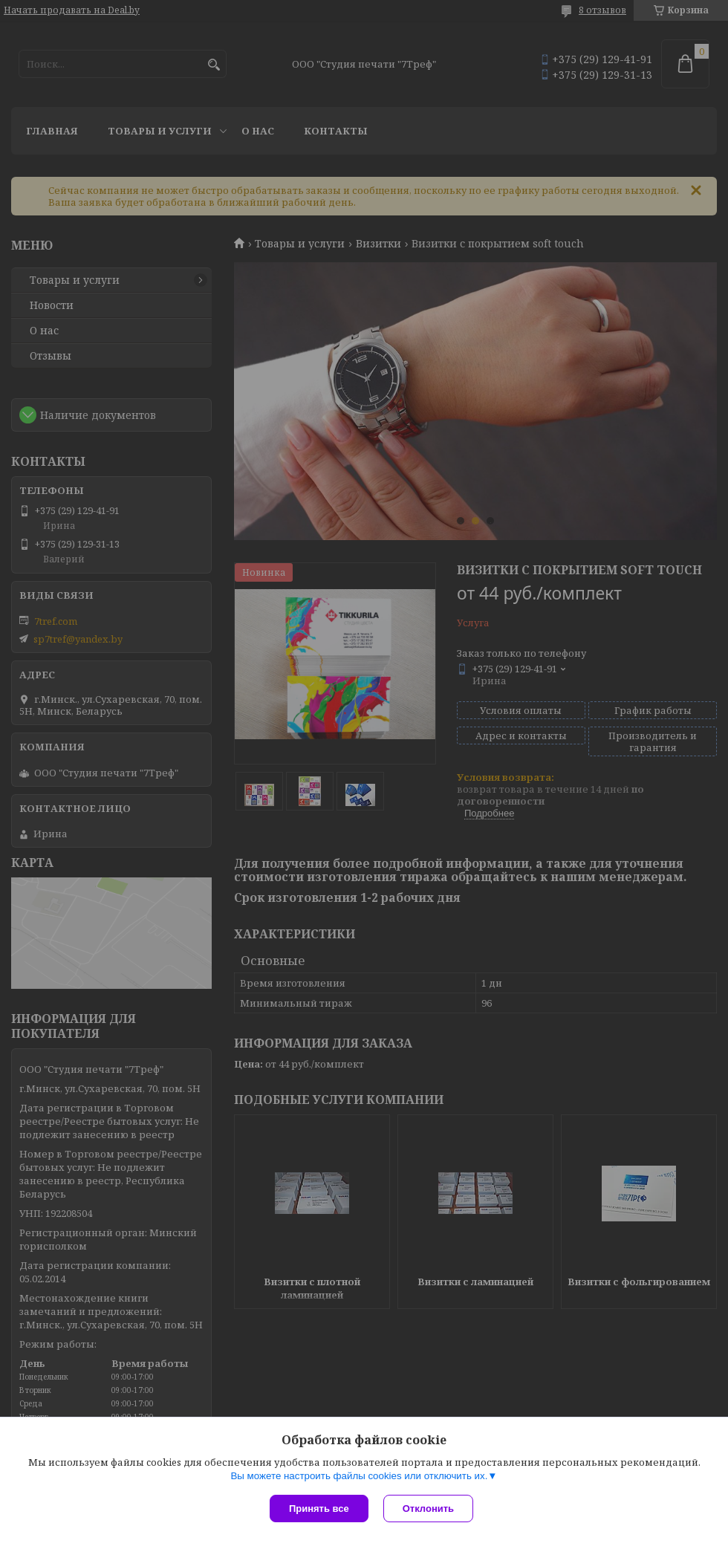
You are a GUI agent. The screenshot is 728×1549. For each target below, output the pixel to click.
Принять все (319, 1508)
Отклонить (428, 1508)
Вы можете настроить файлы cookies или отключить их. (358, 1475)
